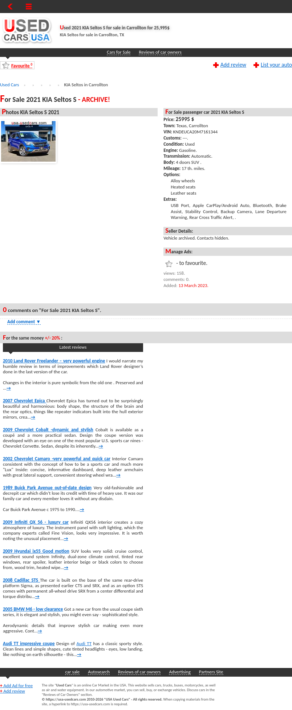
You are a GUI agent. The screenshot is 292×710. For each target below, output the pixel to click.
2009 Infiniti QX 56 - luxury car (36, 522)
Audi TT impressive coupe (28, 643)
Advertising (179, 671)
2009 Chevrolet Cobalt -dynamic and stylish (48, 429)
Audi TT (84, 643)
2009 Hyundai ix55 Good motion (36, 551)
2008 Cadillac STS (21, 580)
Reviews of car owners (160, 52)
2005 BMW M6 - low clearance (33, 609)
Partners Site (211, 671)
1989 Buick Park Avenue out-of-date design (47, 487)
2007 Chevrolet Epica (24, 400)
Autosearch (99, 671)
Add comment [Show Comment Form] (24, 321)
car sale (72, 671)
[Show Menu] (28, 6)
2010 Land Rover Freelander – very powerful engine (54, 361)
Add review (233, 64)
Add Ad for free (16, 685)
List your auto (276, 64)
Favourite (21, 65)
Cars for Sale (118, 52)
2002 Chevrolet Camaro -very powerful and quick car (56, 458)
